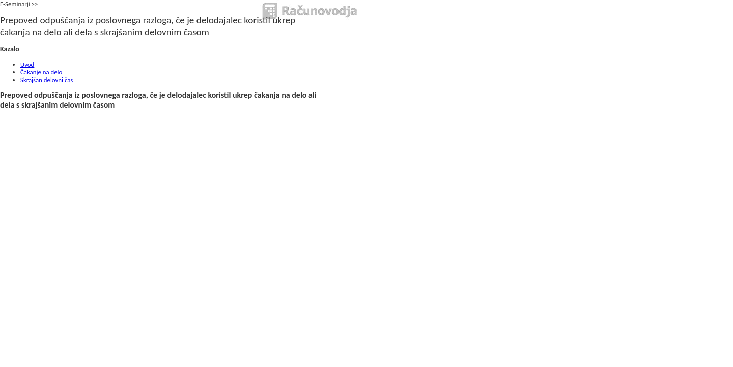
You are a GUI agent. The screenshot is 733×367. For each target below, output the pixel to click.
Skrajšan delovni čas (46, 80)
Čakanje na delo (41, 72)
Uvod (27, 64)
